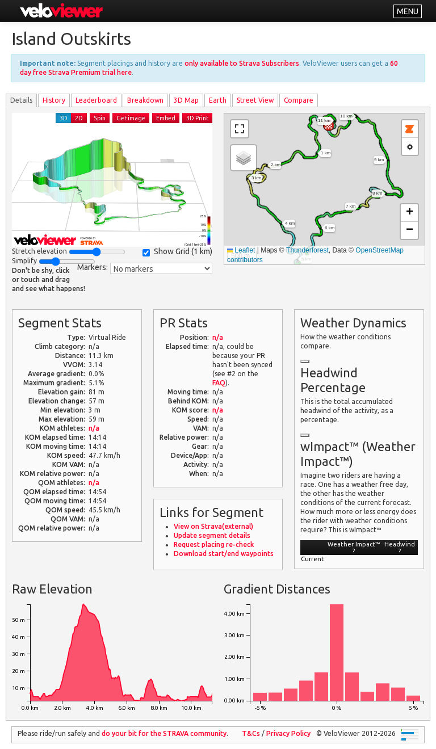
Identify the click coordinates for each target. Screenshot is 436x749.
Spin (100, 118)
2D (79, 118)
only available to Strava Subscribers (242, 63)
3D (64, 118)
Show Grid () (177, 251)
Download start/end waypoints (224, 553)
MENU (407, 11)
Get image (130, 118)
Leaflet (241, 250)
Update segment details (212, 535)
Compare (298, 100)
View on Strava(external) (213, 526)
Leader (96, 100)
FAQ (218, 382)
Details (21, 100)
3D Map (186, 100)
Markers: (92, 267)
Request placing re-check (214, 544)
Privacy (288, 733)
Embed (165, 118)
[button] (328, 125)
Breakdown (145, 100)
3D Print (197, 118)
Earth (218, 100)
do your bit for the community (164, 733)
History (54, 100)
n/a (94, 428)
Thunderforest (307, 250)
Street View (255, 100)
